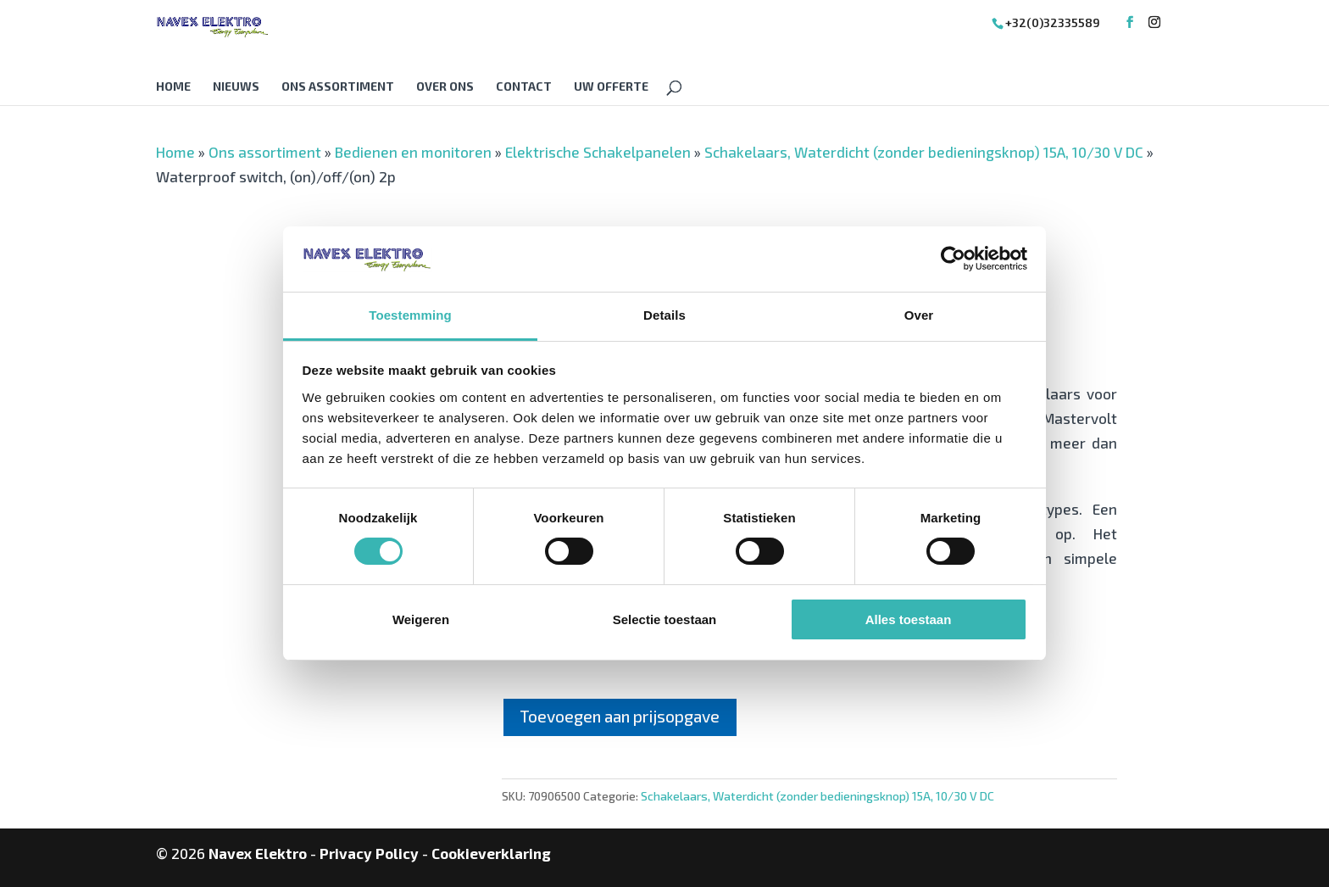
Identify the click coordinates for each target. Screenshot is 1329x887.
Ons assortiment (337, 87)
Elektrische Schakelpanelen (598, 151)
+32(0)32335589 (1052, 22)
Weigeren (420, 619)
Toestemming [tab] (410, 315)
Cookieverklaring (491, 853)
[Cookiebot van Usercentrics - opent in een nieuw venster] (953, 258)
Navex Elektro (258, 853)
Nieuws (236, 87)
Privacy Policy (369, 853)
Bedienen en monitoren (413, 151)
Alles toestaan (908, 619)
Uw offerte (611, 87)
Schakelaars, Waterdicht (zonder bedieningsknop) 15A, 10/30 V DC (923, 151)
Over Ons (445, 87)
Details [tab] (664, 315)
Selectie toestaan (665, 619)
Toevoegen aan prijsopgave (620, 716)
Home (173, 87)
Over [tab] (919, 315)
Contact (524, 87)
